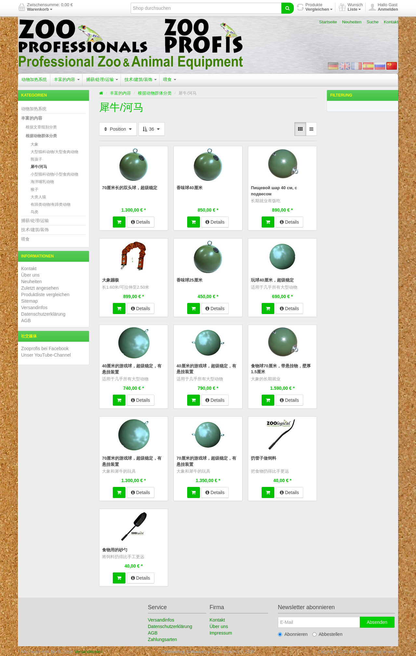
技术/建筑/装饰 (140, 79)
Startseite (328, 22)
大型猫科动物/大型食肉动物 (54, 152)
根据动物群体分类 (41, 136)
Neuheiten (351, 22)
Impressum (221, 631)
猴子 (34, 189)
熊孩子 (36, 159)
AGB (26, 320)
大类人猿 (38, 197)
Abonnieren (293, 633)
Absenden (377, 620)
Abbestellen (327, 633)
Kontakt (391, 22)
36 (151, 129)
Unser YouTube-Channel (46, 355)
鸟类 (34, 212)
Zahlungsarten (162, 638)
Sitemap (29, 301)
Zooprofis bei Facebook (45, 348)
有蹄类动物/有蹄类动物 (51, 204)
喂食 (169, 79)
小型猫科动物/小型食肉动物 (54, 174)
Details (140, 221)
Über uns (30, 275)
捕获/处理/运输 (102, 79)
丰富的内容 (67, 79)
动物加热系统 (34, 79)
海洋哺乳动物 (42, 181)
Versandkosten (88, 650)
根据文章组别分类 (41, 127)
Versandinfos (34, 307)
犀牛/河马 (39, 166)
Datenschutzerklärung (43, 314)
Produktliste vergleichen (45, 294)
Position (118, 129)
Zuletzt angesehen (39, 288)
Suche (373, 22)
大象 (34, 144)
